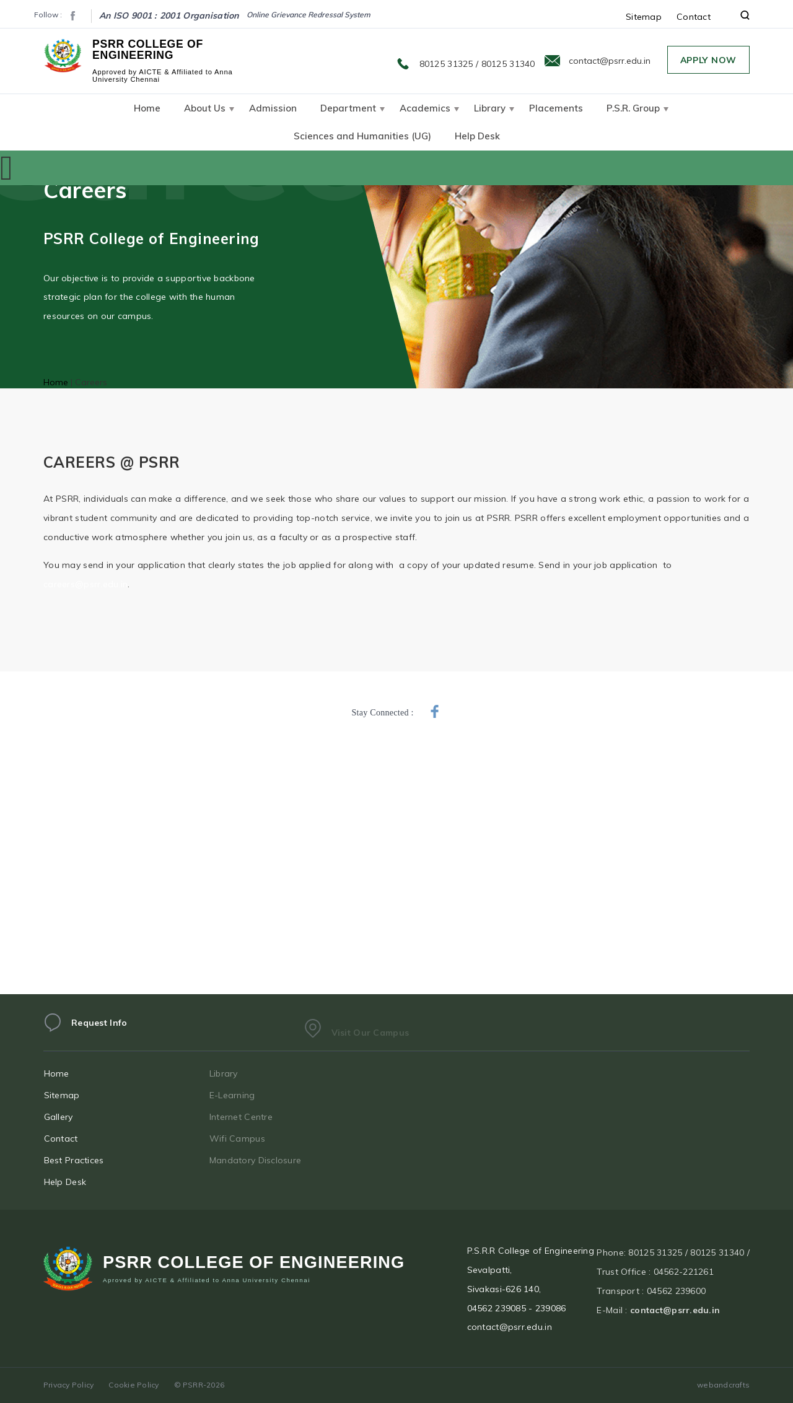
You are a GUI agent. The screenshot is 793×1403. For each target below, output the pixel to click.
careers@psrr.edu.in (85, 584)
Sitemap (644, 16)
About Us (205, 108)
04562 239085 (496, 1315)
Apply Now (708, 60)
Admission (273, 108)
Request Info (99, 1030)
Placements (556, 108)
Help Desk (477, 136)
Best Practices (86, 1160)
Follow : (48, 14)
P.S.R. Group (633, 108)
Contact (694, 16)
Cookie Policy (133, 1384)
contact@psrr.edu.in (610, 60)
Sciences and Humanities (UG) (362, 136)
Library (490, 108)
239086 (550, 1315)
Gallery (70, 1116)
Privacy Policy (68, 1384)
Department (348, 108)
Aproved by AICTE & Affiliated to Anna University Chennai (206, 1284)
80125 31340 (508, 63)
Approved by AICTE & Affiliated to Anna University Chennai (162, 75)
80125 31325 (446, 63)
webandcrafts (723, 1384)
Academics (425, 108)
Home (147, 108)
